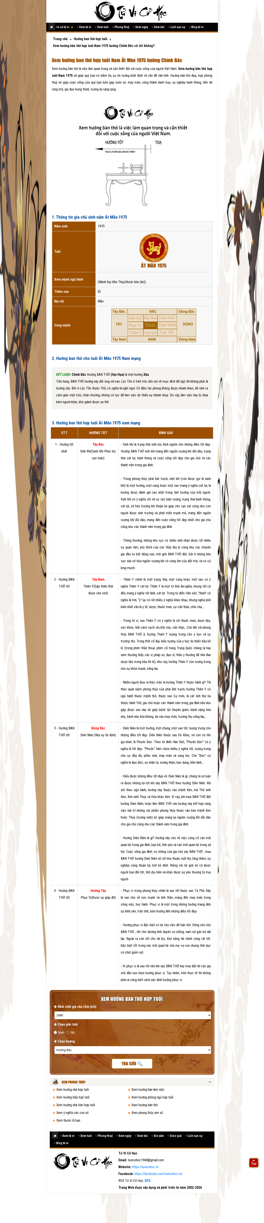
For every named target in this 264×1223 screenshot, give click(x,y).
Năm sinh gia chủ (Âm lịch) (75, 1007)
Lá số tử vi (64, 27)
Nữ (70, 1033)
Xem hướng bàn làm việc (147, 1090)
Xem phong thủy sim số (147, 1113)
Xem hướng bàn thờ (144, 1105)
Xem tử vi (84, 27)
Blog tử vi (196, 27)
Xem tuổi (102, 27)
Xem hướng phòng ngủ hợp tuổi (152, 1097)
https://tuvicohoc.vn (145, 1167)
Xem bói (157, 27)
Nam (59, 1033)
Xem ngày (140, 27)
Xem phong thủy (74, 1082)
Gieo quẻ (174, 1135)
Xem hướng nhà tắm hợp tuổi (75, 1105)
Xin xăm (157, 1135)
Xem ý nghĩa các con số (72, 1113)
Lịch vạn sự (176, 27)
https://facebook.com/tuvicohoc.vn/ (158, 1174)
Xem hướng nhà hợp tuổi (72, 1090)
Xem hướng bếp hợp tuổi (72, 1097)
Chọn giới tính (66, 1024)
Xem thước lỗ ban (68, 1120)
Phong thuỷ (120, 27)
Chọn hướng (64, 1041)
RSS (148, 1181)
